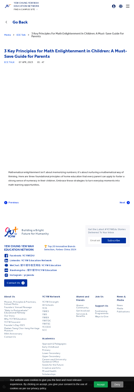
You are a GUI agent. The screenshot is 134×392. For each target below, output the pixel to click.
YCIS (44, 308)
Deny (117, 384)
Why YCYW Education (15, 319)
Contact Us (10, 337)
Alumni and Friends (82, 298)
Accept (101, 384)
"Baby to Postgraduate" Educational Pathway (16, 311)
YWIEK (45, 317)
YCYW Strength (50, 302)
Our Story (9, 316)
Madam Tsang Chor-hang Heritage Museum (22, 329)
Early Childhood (50, 347)
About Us (9, 296)
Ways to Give (102, 316)
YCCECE (46, 327)
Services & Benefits (81, 315)
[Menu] (128, 6)
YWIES (45, 311)
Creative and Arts (51, 368)
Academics (48, 338)
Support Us (101, 305)
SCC (44, 330)
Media (120, 308)
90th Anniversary (13, 334)
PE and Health (49, 371)
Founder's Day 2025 (14, 325)
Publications (123, 311)
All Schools (48, 305)
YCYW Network (51, 296)
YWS (44, 314)
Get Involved (83, 311)
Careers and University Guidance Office (54, 360)
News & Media (121, 298)
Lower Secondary (51, 353)
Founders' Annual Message (18, 307)
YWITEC (46, 324)
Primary (46, 350)
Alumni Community (82, 306)
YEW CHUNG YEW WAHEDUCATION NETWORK (26, 4)
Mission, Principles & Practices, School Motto (20, 303)
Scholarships (49, 374)
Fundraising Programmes (102, 312)
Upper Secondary (51, 356)
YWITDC (46, 320)
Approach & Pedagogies (54, 344)
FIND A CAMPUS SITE (24, 9)
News (120, 305)
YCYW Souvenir (12, 322)
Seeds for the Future (53, 365)
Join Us (99, 296)
